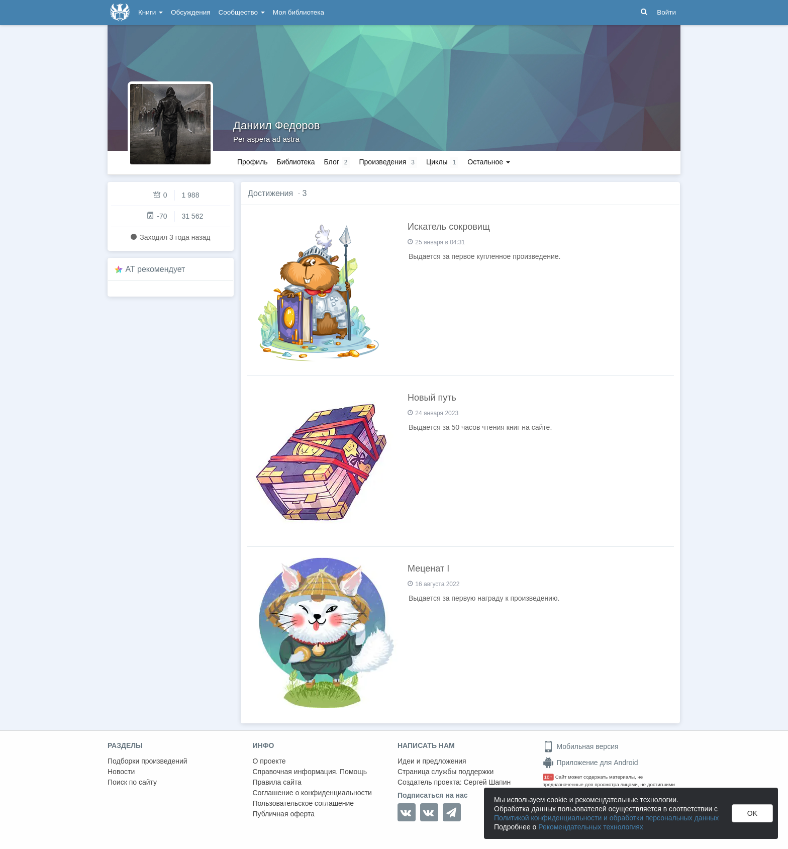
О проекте (269, 761)
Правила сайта (277, 782)
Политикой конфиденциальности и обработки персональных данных (606, 818)
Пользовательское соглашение (303, 803)
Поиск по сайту (132, 782)
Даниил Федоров (276, 125)
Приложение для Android (590, 762)
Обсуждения (190, 12)
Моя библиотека (298, 12)
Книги (150, 12)
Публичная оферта (284, 814)
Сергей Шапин (487, 782)
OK (752, 813)
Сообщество (242, 12)
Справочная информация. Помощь (310, 772)
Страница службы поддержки (446, 772)
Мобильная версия (581, 746)
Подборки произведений (147, 761)
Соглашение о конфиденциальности (312, 793)
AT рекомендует (155, 269)
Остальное (488, 162)
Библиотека (295, 162)
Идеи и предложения (432, 761)
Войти (666, 12)
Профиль (252, 162)
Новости (121, 772)
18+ (548, 777)
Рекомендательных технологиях (590, 827)
